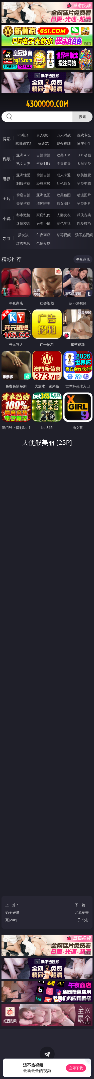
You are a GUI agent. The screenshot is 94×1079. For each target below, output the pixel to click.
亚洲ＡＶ (23, 155)
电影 (7, 178)
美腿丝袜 (23, 203)
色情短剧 (43, 243)
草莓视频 (64, 234)
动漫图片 (84, 195)
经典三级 (43, 183)
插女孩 (23, 234)
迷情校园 (23, 223)
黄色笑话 (64, 223)
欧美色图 (64, 195)
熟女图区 (64, 203)
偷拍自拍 (43, 175)
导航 (7, 238)
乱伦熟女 (64, 183)
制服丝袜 (23, 183)
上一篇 (12, 913)
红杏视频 (23, 243)
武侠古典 (84, 214)
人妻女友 (64, 214)
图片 (7, 198)
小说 (7, 218)
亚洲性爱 (23, 175)
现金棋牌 (64, 143)
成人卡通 (64, 175)
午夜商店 (43, 234)
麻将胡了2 (23, 143)
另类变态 (84, 183)
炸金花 (43, 143)
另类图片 (84, 203)
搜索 (82, 116)
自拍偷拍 (43, 155)
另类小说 (43, 223)
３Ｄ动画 (84, 155)
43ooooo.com (47, 104)
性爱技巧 (84, 223)
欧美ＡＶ (64, 155)
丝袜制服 (43, 163)
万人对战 (64, 135)
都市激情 (23, 214)
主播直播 (64, 163)
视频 (7, 158)
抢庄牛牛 (84, 143)
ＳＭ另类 (84, 163)
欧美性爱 (84, 175)
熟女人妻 (23, 163)
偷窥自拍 (23, 195)
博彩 (7, 138)
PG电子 (23, 135)
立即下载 (76, 1068)
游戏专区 (84, 135)
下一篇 (81, 913)
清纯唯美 (43, 203)
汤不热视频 (84, 234)
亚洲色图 (43, 195)
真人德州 (43, 135)
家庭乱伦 (43, 214)
